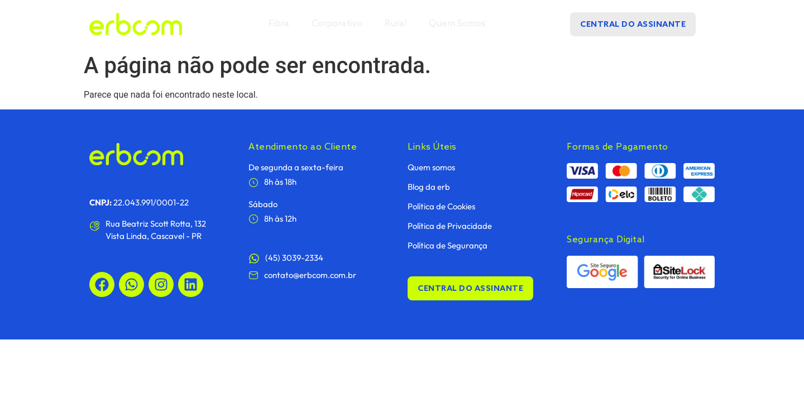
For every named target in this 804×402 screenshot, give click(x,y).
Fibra (279, 23)
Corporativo (337, 23)
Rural (395, 23)
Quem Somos (457, 23)
